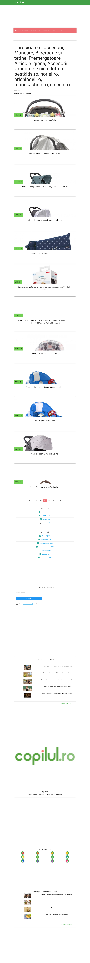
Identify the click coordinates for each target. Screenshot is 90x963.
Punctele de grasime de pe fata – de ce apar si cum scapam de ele (45, 794)
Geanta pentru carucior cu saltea (44, 253)
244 (49, 500)
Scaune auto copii (35, 30)
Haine (27, 35)
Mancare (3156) (46, 554)
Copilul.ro (18, 2)
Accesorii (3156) (46, 536)
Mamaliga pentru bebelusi (57, 908)
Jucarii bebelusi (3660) (46, 550)
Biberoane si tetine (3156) (46, 543)
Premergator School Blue (45, 420)
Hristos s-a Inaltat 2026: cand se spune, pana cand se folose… (57, 693)
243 (45, 500)
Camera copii (46, 30)
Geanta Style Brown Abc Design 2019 (45, 487)
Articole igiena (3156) (46, 539)
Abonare (29, 598)
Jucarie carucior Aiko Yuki (45, 120)
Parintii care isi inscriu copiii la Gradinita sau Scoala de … (57, 673)
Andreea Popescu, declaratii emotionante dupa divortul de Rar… (57, 679)
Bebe (63, 30)
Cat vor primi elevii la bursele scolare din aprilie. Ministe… (57, 666)
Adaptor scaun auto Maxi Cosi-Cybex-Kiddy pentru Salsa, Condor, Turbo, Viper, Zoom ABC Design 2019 (45, 321)
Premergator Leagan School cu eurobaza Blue (45, 387)
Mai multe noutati (66, 703)
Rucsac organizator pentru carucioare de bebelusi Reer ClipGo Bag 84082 (45, 288)
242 (41, 500)
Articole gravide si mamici (22, 30)
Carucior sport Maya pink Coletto (45, 454)
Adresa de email (19, 590)
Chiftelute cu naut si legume (57, 901)
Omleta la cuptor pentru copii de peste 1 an (57, 914)
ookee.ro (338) (46, 523)
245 (53, 500)
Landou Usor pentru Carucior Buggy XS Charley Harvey (45, 187)
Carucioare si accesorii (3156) (46, 547)
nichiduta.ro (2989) (46, 515)
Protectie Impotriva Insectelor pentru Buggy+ (45, 220)
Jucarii (19, 35)
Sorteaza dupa (17, 90)
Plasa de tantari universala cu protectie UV (45, 153)
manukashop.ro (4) (46, 512)
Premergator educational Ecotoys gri (45, 354)
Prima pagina (17, 38)
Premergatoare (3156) (46, 558)
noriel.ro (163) (46, 519)
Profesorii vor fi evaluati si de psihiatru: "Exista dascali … (57, 686)
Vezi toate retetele (66, 925)
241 (37, 500)
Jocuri (55, 30)
